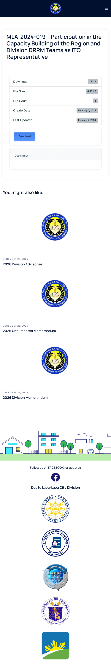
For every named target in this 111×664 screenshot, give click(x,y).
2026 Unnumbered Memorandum (29, 330)
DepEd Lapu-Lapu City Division (55, 487)
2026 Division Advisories (23, 264)
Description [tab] (21, 155)
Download (24, 136)
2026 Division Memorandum (25, 397)
